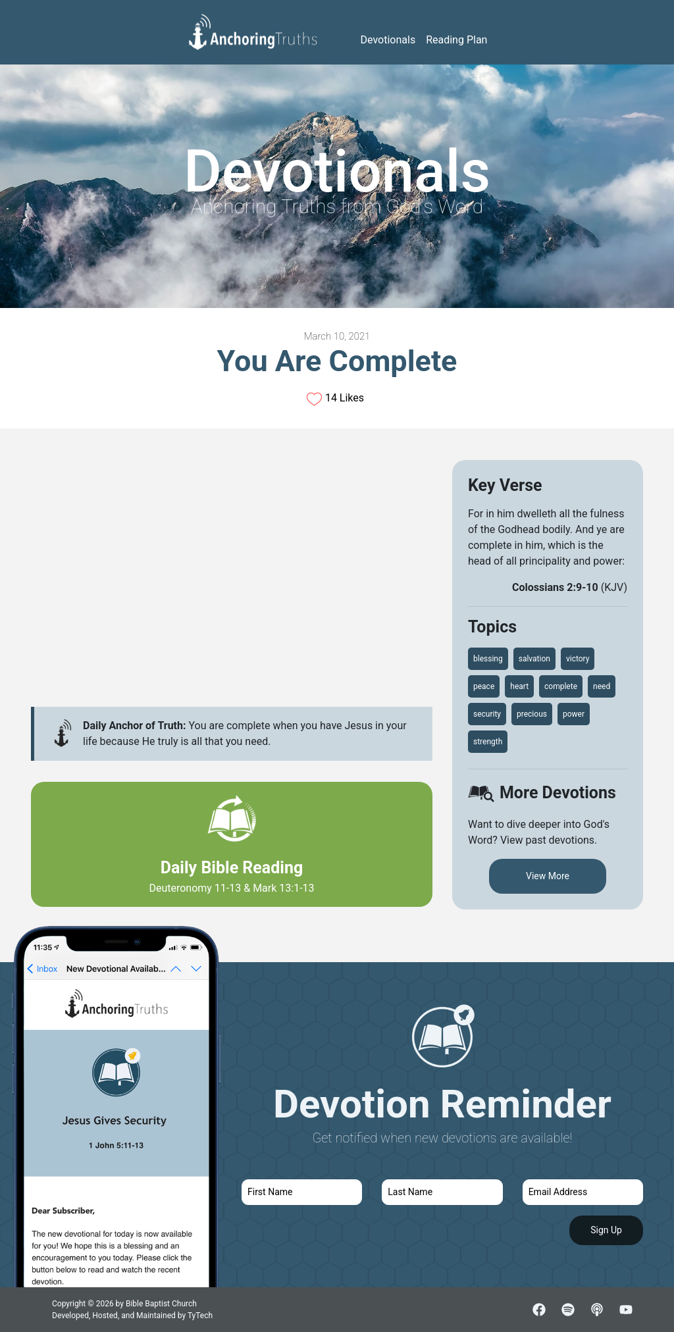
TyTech (200, 1315)
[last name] (442, 1192)
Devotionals (388, 40)
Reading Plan (456, 40)
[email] (583, 1192)
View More (547, 876)
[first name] (302, 1192)
